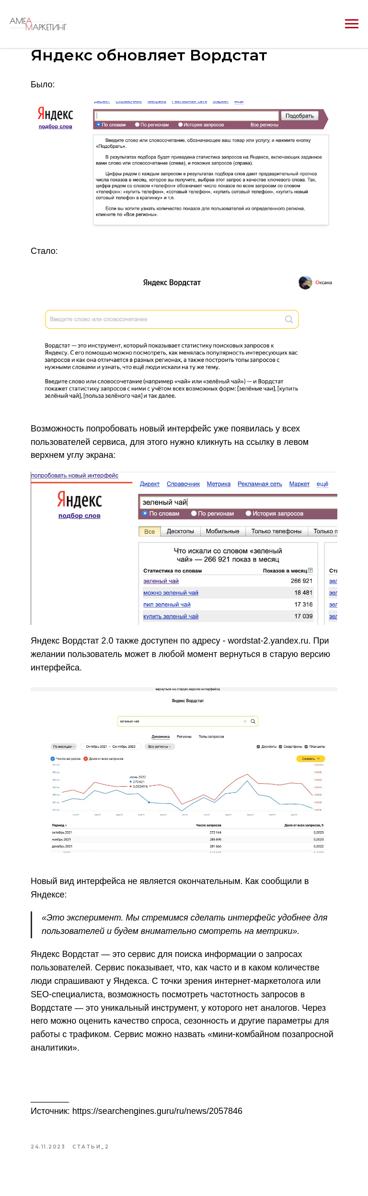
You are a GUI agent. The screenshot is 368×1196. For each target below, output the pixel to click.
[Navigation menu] (351, 24)
